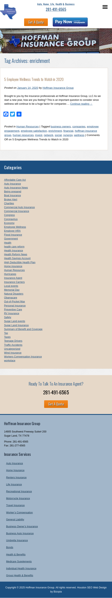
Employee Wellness (15, 227)
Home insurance (13, 266)
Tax (6, 333)
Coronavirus (11, 219)
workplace (9, 360)
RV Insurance (11, 313)
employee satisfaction (34, 130)
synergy (67, 135)
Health (7, 242)
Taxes (7, 337)
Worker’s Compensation (19, 512)
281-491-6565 (56, 9)
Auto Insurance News (16, 187)
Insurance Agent (13, 278)
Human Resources (27, 126)
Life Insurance (14, 484)
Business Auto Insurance (20, 533)
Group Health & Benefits (19, 575)
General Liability (15, 519)
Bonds (9, 547)
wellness (79, 135)
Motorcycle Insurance (18, 498)
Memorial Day (11, 289)
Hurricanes (10, 274)
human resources (23, 135)
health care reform (14, 246)
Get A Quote (36, 22)
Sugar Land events (14, 321)
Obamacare (10, 297)
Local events (11, 286)
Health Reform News (15, 254)
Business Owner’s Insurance (22, 526)
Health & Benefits (16, 554)
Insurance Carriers (14, 282)
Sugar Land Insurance (16, 325)
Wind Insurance (12, 352)
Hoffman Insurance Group (58, 87)
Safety (7, 317)
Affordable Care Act (15, 179)
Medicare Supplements (19, 561)
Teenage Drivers (13, 340)
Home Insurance (15, 470)
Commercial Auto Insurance (19, 207)
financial (68, 130)
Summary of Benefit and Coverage (23, 329)
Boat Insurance (12, 195)
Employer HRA (12, 230)
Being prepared (12, 191)
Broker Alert (10, 199)
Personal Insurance (15, 305)
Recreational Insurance (19, 491)
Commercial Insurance (16, 211)
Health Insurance (13, 250)
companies (78, 126)
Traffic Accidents (13, 345)
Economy (9, 223)
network (48, 135)
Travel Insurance (15, 505)
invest (38, 135)
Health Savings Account (17, 258)
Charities (9, 203)
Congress (9, 215)
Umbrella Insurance (17, 540)
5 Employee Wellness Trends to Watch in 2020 (34, 79)
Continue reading (81, 103)
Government (11, 238)
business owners (61, 126)
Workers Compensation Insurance (23, 356)
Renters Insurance (16, 477)
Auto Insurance (12, 183)
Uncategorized (12, 348)
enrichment (55, 130)
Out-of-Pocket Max (14, 301)
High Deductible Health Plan (19, 262)
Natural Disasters (13, 293)
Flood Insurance (13, 234)
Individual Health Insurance (21, 568)
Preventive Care (13, 309)
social (58, 135)
